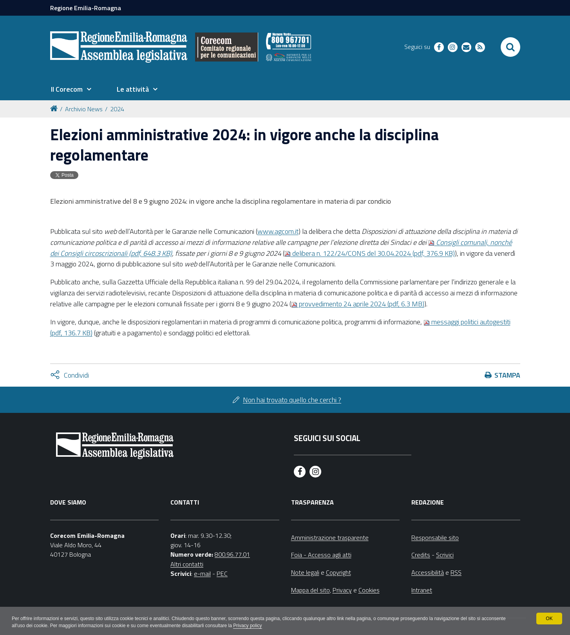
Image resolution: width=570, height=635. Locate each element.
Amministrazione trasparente (330, 537)
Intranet (421, 590)
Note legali (305, 572)
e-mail (202, 573)
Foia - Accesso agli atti (321, 554)
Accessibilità (427, 572)
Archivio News (84, 109)
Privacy (342, 590)
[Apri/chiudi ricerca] (510, 47)
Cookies (369, 590)
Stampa (507, 375)
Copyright (338, 572)
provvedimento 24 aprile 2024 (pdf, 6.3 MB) (357, 304)
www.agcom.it (278, 231)
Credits (420, 554)
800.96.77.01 (232, 554)
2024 (117, 109)
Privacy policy (247, 625)
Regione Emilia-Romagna (85, 8)
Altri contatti (186, 564)
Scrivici (445, 554)
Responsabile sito (435, 537)
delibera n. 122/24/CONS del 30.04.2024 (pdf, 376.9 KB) (369, 253)
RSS (456, 572)
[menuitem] (71, 89)
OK (549, 618)
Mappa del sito (310, 590)
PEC (222, 573)
